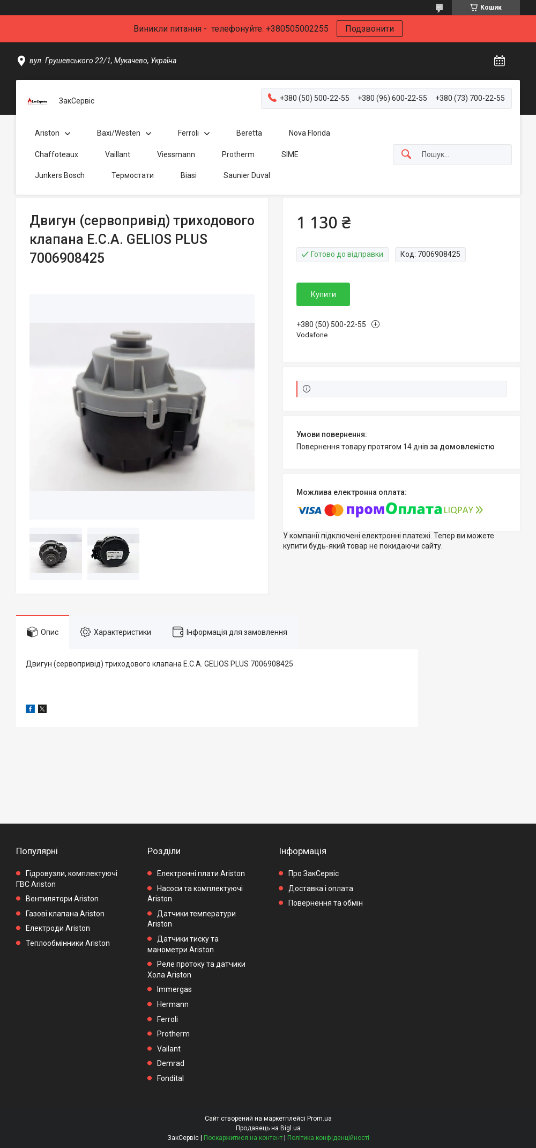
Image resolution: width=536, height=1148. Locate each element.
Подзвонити (369, 29)
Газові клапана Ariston (65, 913)
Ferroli (188, 133)
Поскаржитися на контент (243, 1138)
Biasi (189, 175)
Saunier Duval (247, 175)
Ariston (47, 133)
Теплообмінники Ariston (68, 943)
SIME (290, 154)
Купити (323, 294)
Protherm (238, 154)
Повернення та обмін (325, 903)
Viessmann (176, 154)
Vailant (169, 1049)
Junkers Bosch (60, 175)
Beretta (249, 133)
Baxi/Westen (118, 133)
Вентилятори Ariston (62, 898)
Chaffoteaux (56, 154)
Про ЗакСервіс (313, 873)
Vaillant (117, 154)
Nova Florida (309, 133)
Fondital (170, 1078)
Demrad (170, 1063)
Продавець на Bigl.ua (268, 1128)
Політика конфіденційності (328, 1138)
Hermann (173, 1004)
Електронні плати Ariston (201, 873)
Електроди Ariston (58, 928)
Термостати (132, 175)
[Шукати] (406, 154)
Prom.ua (319, 1118)
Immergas (174, 989)
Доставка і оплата (320, 888)
